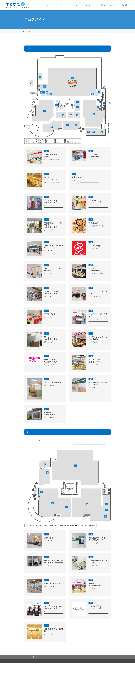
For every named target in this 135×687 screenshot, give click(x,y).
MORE (53, 169)
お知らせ (58, 5)
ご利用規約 (42, 681)
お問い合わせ (78, 681)
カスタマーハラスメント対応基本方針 (60, 681)
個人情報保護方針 (30, 681)
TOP (25, 31)
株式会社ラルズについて (93, 681)
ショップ (80, 5)
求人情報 (125, 5)
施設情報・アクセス (110, 5)
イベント (69, 5)
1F (35, 42)
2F (57, 42)
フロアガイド (93, 5)
